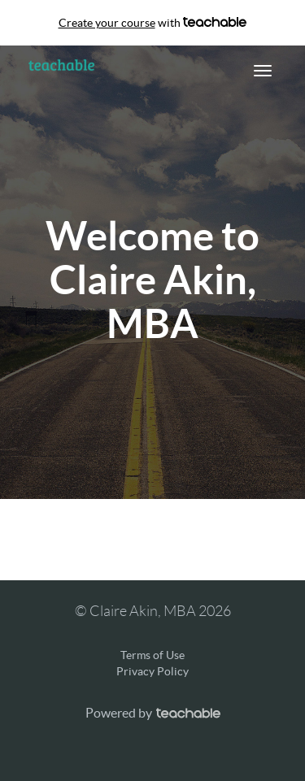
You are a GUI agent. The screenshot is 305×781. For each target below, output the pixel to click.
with (153, 23)
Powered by (152, 712)
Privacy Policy (152, 671)
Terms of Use (152, 655)
